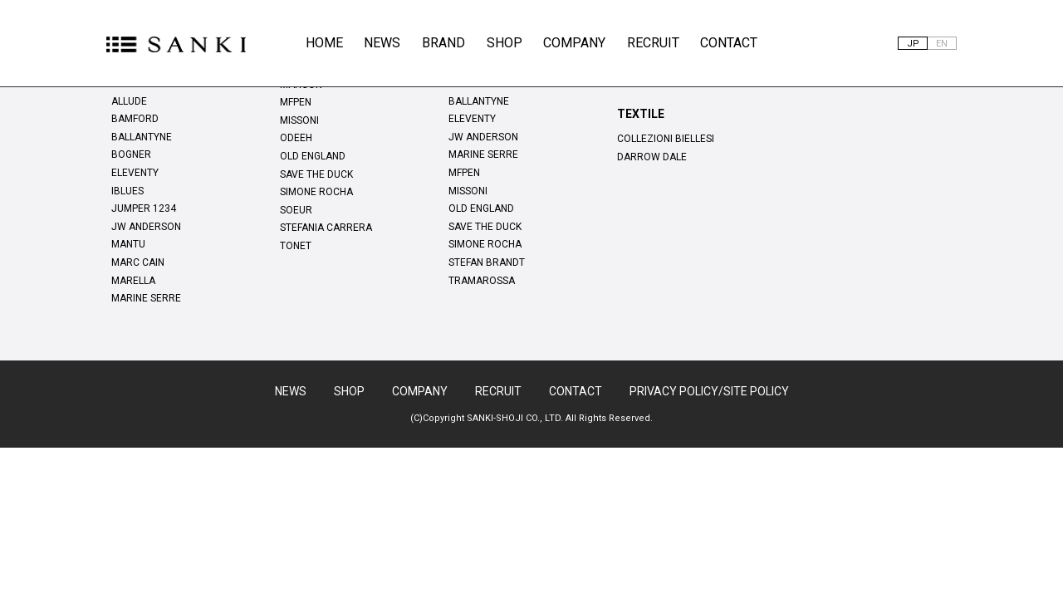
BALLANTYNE (141, 137)
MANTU (128, 244)
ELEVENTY (135, 173)
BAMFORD (135, 119)
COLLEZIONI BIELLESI (665, 139)
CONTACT (728, 43)
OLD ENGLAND (312, 156)
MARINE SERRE (146, 298)
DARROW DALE (652, 157)
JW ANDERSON (146, 227)
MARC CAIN (137, 262)
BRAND (443, 43)
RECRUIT (653, 43)
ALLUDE (129, 101)
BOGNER (131, 154)
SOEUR (296, 210)
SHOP (504, 43)
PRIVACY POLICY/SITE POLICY (709, 391)
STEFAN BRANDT (486, 262)
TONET (295, 246)
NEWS (382, 43)
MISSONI (299, 120)
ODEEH (296, 138)
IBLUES (127, 191)
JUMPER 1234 (143, 208)
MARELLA (133, 281)
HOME (324, 43)
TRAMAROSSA (481, 281)
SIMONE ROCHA (316, 192)
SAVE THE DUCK (316, 174)
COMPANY (574, 43)
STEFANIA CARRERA (326, 227)
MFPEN (295, 102)
